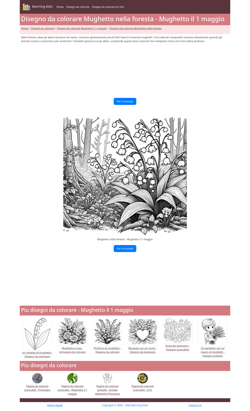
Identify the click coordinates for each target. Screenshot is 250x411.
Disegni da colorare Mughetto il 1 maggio (82, 28)
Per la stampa (125, 101)
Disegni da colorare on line (108, 7)
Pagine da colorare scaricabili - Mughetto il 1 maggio (72, 386)
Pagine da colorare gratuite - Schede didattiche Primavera (107, 386)
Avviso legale (54, 405)
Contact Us (195, 405)
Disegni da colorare (77, 7)
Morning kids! (37, 7)
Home (60, 7)
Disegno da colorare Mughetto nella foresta (135, 28)
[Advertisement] (125, 70)
